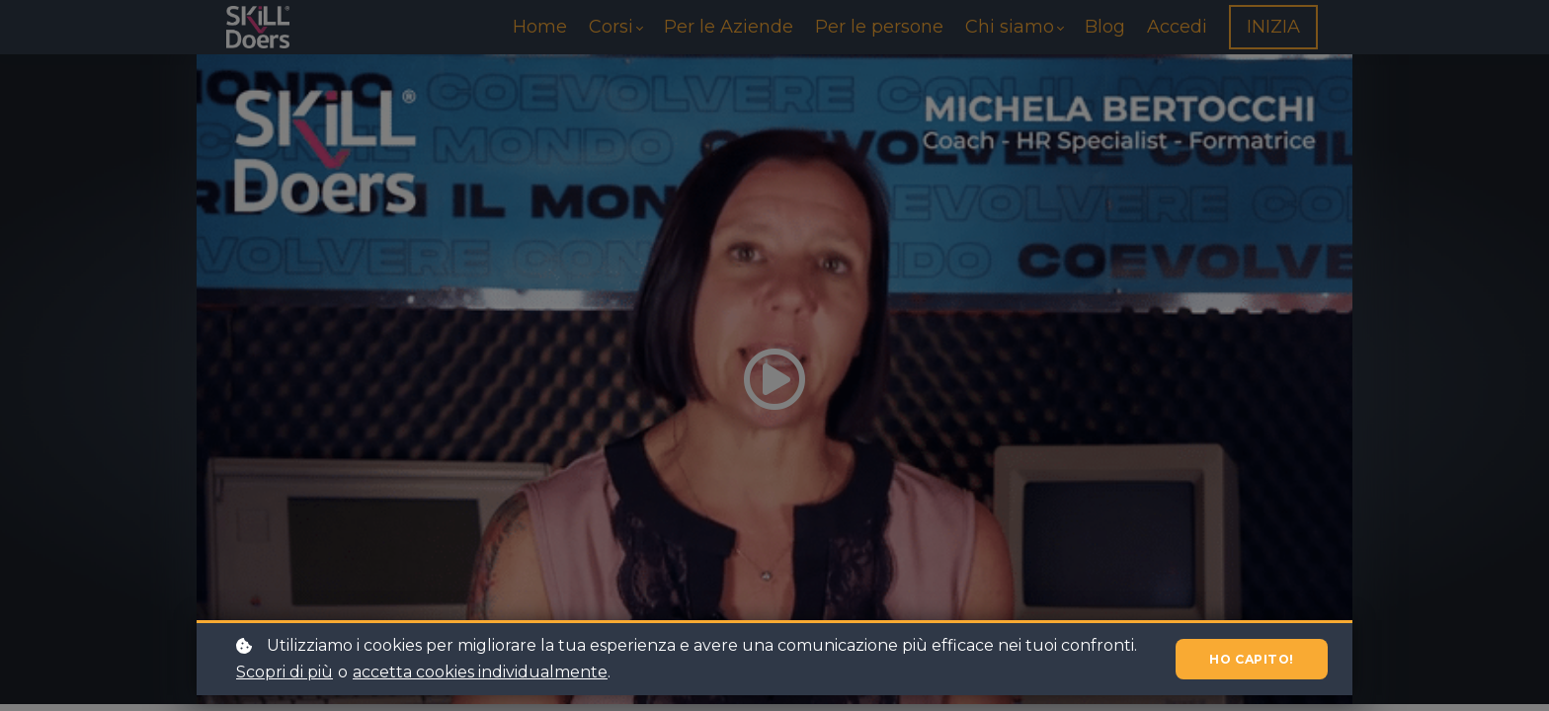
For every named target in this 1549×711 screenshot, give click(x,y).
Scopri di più (284, 672)
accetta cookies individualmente (480, 672)
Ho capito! (1243, 659)
